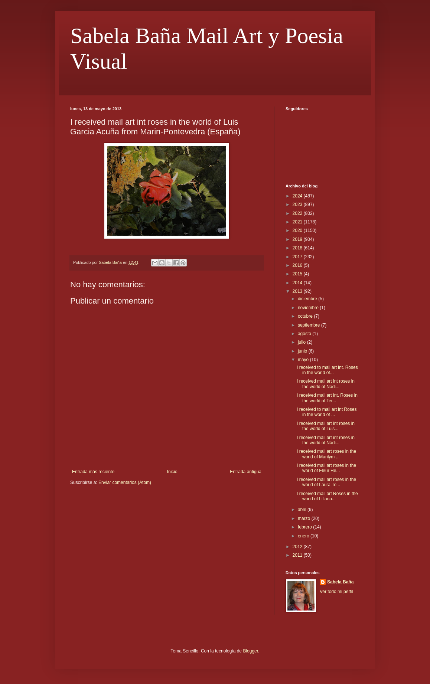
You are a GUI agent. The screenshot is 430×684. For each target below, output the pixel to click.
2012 (298, 546)
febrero (305, 527)
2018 (298, 248)
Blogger (250, 651)
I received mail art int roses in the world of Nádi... (326, 440)
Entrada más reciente (93, 471)
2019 (298, 239)
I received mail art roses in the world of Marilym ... (326, 454)
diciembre (308, 298)
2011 (298, 555)
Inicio (172, 471)
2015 (298, 273)
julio (302, 342)
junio (303, 351)
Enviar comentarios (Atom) (124, 482)
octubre (306, 316)
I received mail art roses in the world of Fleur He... (326, 468)
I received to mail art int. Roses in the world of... (327, 370)
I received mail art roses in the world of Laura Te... (326, 482)
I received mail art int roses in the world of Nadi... (326, 384)
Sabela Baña (340, 582)
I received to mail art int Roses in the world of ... (326, 412)
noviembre (309, 307)
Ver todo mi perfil (336, 591)
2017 (298, 256)
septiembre (309, 325)
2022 (298, 213)
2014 (298, 282)
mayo (304, 359)
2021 (298, 222)
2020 (298, 230)
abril (302, 509)
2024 (298, 196)
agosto (305, 333)
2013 (298, 291)
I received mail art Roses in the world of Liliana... (327, 496)
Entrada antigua (245, 471)
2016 (298, 265)
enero (304, 536)
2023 (298, 204)
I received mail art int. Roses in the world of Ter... (327, 398)
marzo (305, 518)
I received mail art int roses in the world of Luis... (326, 426)
